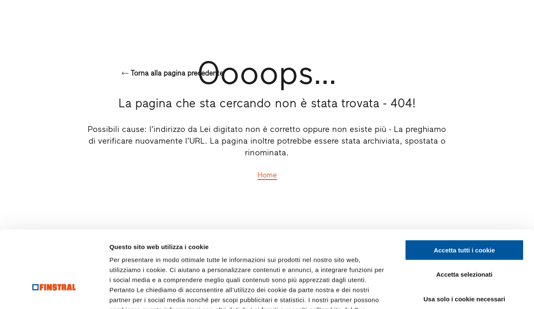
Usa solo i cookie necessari (464, 237)
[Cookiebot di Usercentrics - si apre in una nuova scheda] (54, 292)
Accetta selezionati (464, 213)
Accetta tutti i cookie (464, 188)
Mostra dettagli (438, 292)
